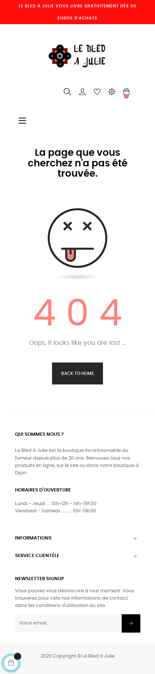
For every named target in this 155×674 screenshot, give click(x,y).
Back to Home (77, 373)
